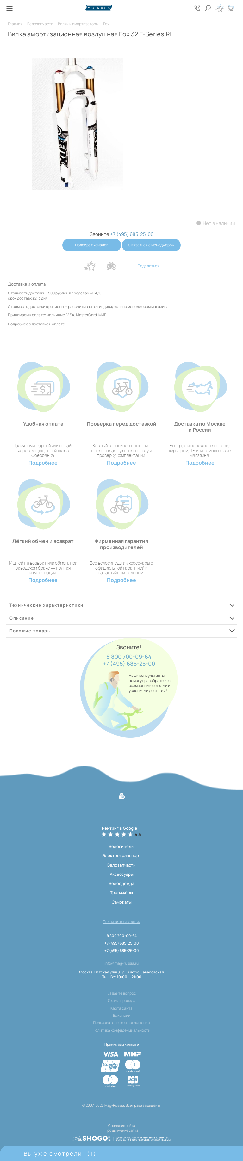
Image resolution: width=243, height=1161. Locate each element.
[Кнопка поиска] (208, 8)
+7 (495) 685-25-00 (129, 663)
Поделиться (148, 266)
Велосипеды (121, 846)
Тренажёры (121, 892)
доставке (40, 324)
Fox (106, 24)
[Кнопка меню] (9, 8)
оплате (58, 324)
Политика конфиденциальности (121, 1030)
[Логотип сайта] (121, 7)
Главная (15, 24)
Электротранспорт (121, 855)
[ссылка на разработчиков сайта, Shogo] (121, 1137)
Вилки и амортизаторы (78, 24)
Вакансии (121, 1015)
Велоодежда (121, 883)
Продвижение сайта (121, 1129)
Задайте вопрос (121, 993)
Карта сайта (121, 1008)
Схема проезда (121, 1000)
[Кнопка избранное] (219, 8)
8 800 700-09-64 (129, 656)
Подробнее (43, 463)
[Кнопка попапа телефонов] (198, 8)
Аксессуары (122, 874)
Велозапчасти (40, 24)
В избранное (90, 266)
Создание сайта (121, 1125)
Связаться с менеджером (152, 245)
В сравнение (111, 266)
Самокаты (122, 902)
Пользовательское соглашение (121, 1023)
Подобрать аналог (91, 245)
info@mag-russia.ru (121, 963)
